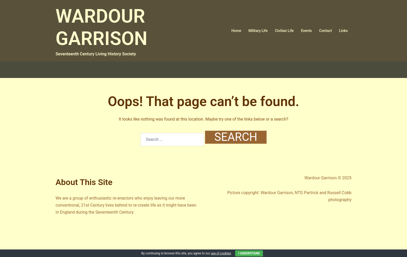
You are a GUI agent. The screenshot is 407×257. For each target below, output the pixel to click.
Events (306, 31)
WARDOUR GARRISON (101, 27)
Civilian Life (284, 31)
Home (236, 31)
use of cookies (221, 253)
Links (343, 31)
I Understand (249, 253)
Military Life (258, 31)
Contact (325, 31)
